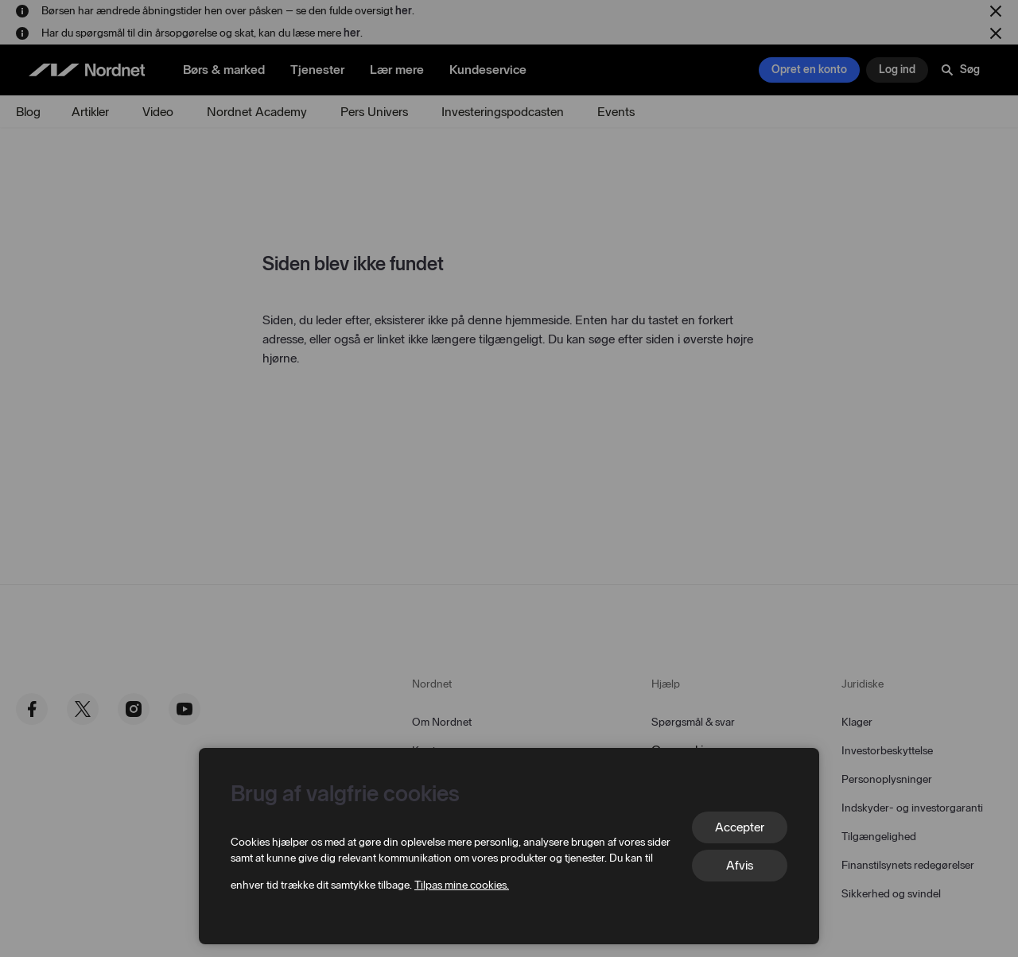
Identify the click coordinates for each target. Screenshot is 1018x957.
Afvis (739, 865)
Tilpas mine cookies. (461, 885)
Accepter (739, 827)
